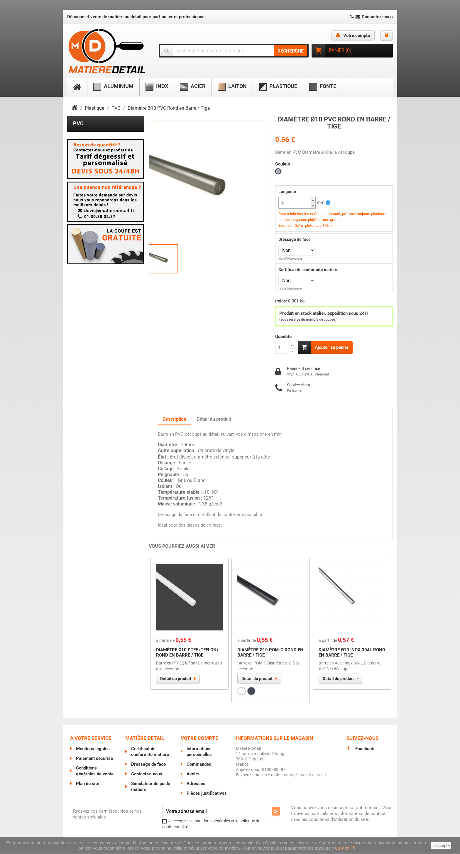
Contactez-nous (371, 16)
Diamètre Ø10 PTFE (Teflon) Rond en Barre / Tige (187, 654)
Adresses (196, 785)
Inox (157, 87)
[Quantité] (282, 347)
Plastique (278, 87)
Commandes (199, 765)
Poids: (281, 301)
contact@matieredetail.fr (303, 776)
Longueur (287, 191)
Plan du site (87, 785)
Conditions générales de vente (95, 772)
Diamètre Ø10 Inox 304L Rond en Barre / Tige (352, 654)
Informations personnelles (199, 753)
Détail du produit (175, 680)
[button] (313, 200)
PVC (78, 123)
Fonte (322, 87)
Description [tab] (174, 420)
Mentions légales (93, 750)
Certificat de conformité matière (308, 269)
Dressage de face (294, 239)
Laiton (232, 87)
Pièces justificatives (207, 794)
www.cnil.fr (344, 847)
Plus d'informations (290, 258)
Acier (193, 87)
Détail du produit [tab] (214, 420)
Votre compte (199, 740)
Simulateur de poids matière (150, 788)
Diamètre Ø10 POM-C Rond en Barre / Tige (270, 654)
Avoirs (193, 775)
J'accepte (441, 845)
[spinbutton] (297, 202)
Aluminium (113, 87)
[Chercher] (234, 51)
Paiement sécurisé (94, 759)
